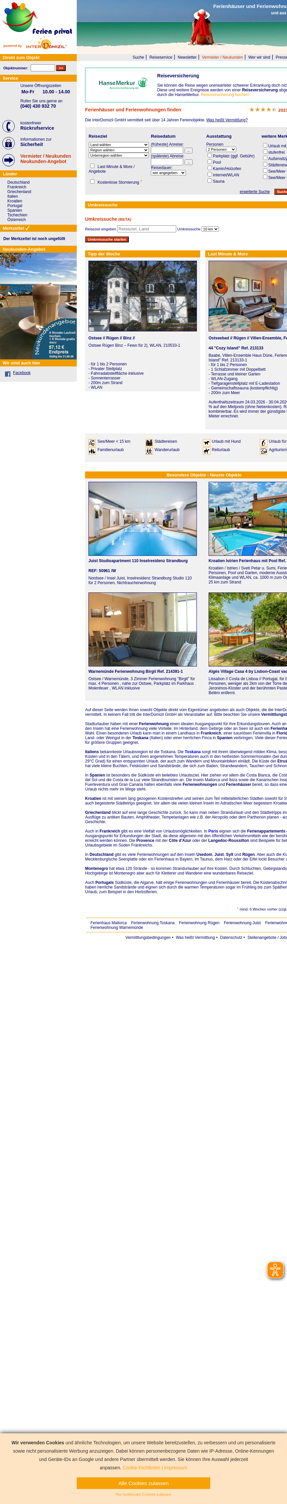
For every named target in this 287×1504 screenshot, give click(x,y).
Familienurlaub (110, 449)
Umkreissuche (189, 229)
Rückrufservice (37, 128)
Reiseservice (161, 57)
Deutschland (101, 854)
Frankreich (109, 831)
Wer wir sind (259, 57)
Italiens (92, 751)
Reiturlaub (221, 449)
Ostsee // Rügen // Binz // (111, 338)
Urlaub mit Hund (226, 441)
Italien (12, 196)
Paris (213, 831)
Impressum (175, 1467)
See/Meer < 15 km (113, 441)
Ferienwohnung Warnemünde (116, 927)
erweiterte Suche (255, 191)
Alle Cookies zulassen (143, 1483)
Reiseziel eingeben (100, 229)
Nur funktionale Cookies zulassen (143, 1494)
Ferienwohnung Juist (242, 923)
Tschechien (17, 215)
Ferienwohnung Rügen (199, 923)
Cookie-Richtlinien (142, 1467)
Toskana (193, 751)
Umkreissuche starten (107, 239)
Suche (138, 57)
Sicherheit (31, 144)
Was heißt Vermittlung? (227, 120)
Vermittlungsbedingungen (148, 937)
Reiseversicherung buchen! (225, 94)
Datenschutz (231, 937)
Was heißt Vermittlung (195, 937)
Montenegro (96, 868)
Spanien (97, 775)
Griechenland (98, 812)
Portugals (104, 882)
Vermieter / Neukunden (222, 57)
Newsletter (187, 57)
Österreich (16, 219)
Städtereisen (166, 441)
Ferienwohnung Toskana (153, 923)
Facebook (22, 372)
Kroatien (93, 798)
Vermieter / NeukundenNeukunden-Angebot (45, 158)
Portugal (14, 205)
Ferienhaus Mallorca (108, 923)
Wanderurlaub (167, 449)
